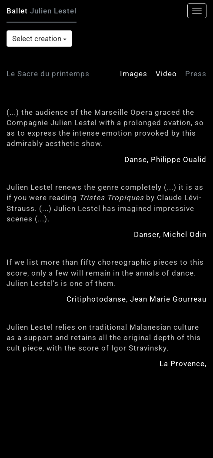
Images (133, 73)
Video (166, 73)
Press (195, 73)
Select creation (39, 38)
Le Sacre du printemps (48, 73)
